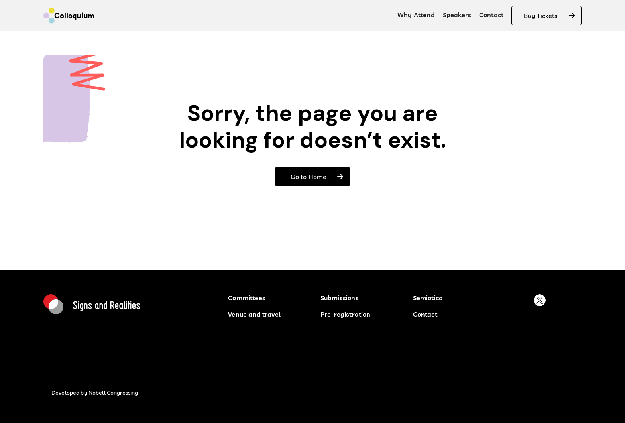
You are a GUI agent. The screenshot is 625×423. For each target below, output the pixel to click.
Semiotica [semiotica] (428, 298)
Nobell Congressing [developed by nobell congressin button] (113, 393)
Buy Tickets (540, 16)
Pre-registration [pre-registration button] (345, 314)
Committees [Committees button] (246, 298)
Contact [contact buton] (425, 314)
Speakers (457, 15)
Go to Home (308, 177)
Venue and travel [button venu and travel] (254, 314)
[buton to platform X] (540, 300)
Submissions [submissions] (339, 298)
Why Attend (416, 15)
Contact (491, 15)
